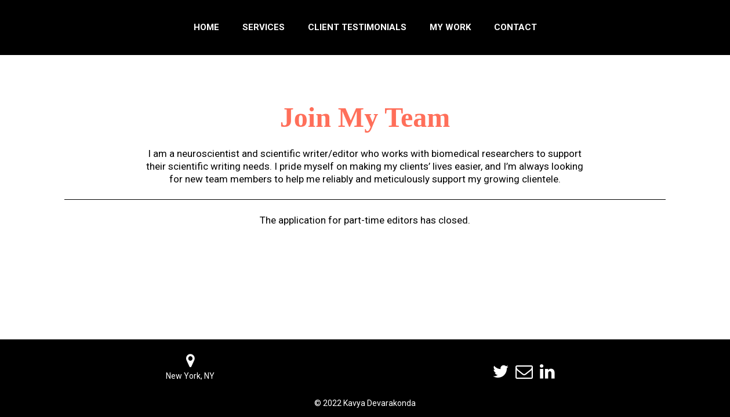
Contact (515, 27)
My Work (450, 27)
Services (263, 27)
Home (206, 27)
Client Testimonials (357, 27)
